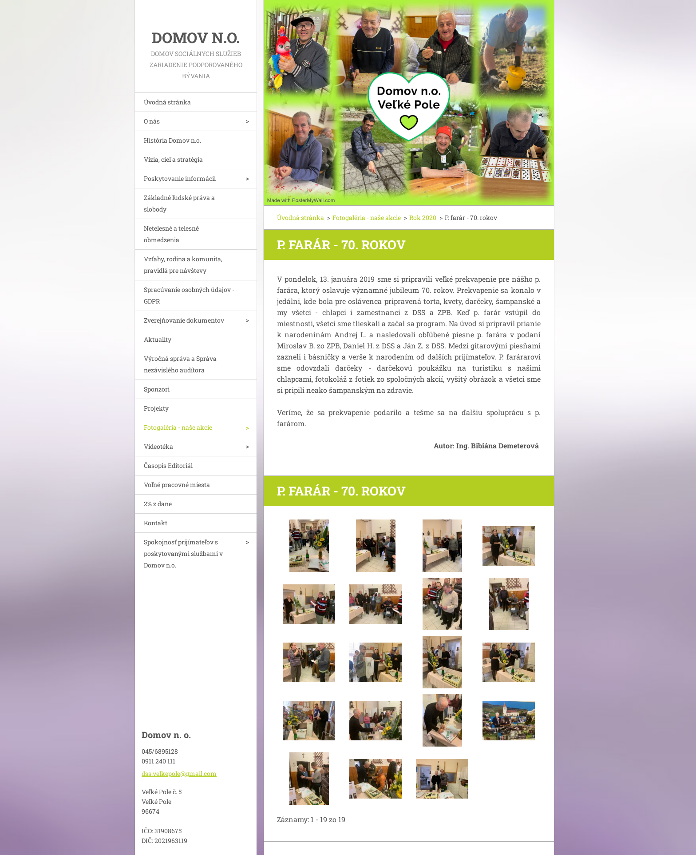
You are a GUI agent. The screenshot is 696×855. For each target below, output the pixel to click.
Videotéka (158, 446)
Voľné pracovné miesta (177, 484)
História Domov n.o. (172, 140)
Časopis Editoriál (168, 465)
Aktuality (157, 339)
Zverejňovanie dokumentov (184, 320)
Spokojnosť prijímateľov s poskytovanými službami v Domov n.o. (183, 553)
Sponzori (157, 389)
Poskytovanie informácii (180, 178)
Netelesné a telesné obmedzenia (171, 234)
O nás (152, 121)
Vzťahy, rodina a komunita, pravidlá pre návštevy (183, 265)
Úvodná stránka (167, 102)
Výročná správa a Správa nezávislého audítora (180, 364)
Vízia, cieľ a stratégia (173, 159)
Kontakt (155, 523)
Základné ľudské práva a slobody (179, 203)
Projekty (156, 408)
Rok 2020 (422, 217)
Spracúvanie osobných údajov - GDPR (189, 295)
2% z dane (158, 503)
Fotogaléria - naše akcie (178, 427)
